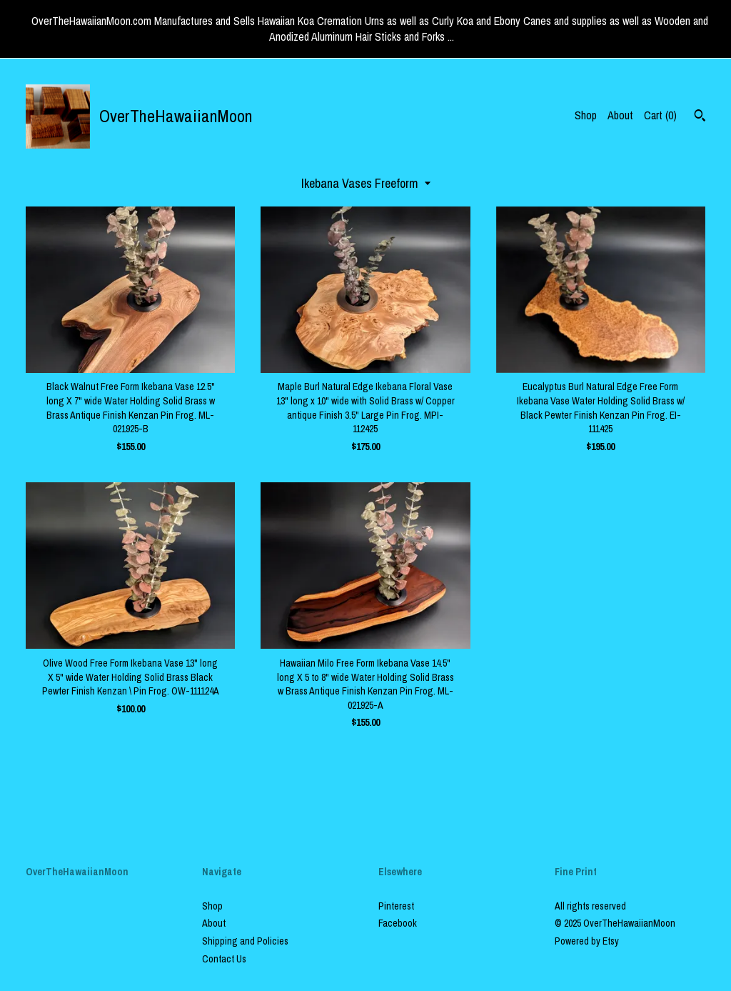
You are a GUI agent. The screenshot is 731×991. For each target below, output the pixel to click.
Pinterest (396, 906)
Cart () (660, 115)
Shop (586, 115)
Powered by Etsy (587, 941)
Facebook (397, 923)
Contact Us (224, 958)
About (620, 115)
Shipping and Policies (245, 941)
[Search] (700, 117)
